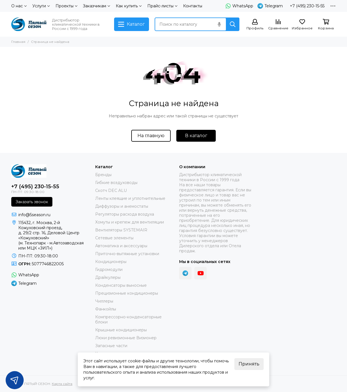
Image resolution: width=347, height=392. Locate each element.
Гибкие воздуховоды (116, 182)
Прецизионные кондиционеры (126, 293)
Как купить (129, 5)
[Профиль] (255, 24)
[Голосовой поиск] (219, 24)
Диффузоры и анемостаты (121, 206)
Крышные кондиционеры (121, 329)
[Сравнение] (278, 24)
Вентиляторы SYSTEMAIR (121, 230)
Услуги (41, 5)
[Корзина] (326, 24)
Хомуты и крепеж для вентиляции (129, 222)
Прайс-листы (162, 5)
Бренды (103, 174)
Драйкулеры (108, 277)
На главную (150, 135)
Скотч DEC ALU (111, 190)
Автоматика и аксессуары (121, 245)
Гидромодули (109, 269)
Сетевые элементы (114, 237)
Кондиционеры (110, 261)
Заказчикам (96, 5)
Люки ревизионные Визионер (126, 337)
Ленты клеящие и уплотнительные (130, 198)
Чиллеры (104, 301)
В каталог (196, 135)
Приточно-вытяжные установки (127, 253)
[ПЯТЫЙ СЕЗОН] (28, 24)
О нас (19, 5)
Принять (249, 364)
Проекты (66, 5)
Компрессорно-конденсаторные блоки (128, 319)
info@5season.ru (34, 214)
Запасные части (111, 345)
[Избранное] (302, 24)
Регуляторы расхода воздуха (124, 214)
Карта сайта (62, 384)
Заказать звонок (31, 201)
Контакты (192, 5)
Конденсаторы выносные (121, 285)
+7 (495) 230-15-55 (307, 5)
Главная (18, 42)
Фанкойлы (105, 309)
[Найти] (232, 24)
